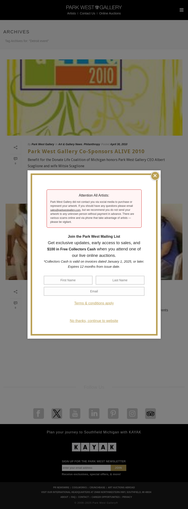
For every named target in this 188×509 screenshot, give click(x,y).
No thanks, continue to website (94, 321)
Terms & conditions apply (94, 303)
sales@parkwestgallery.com (65, 210)
